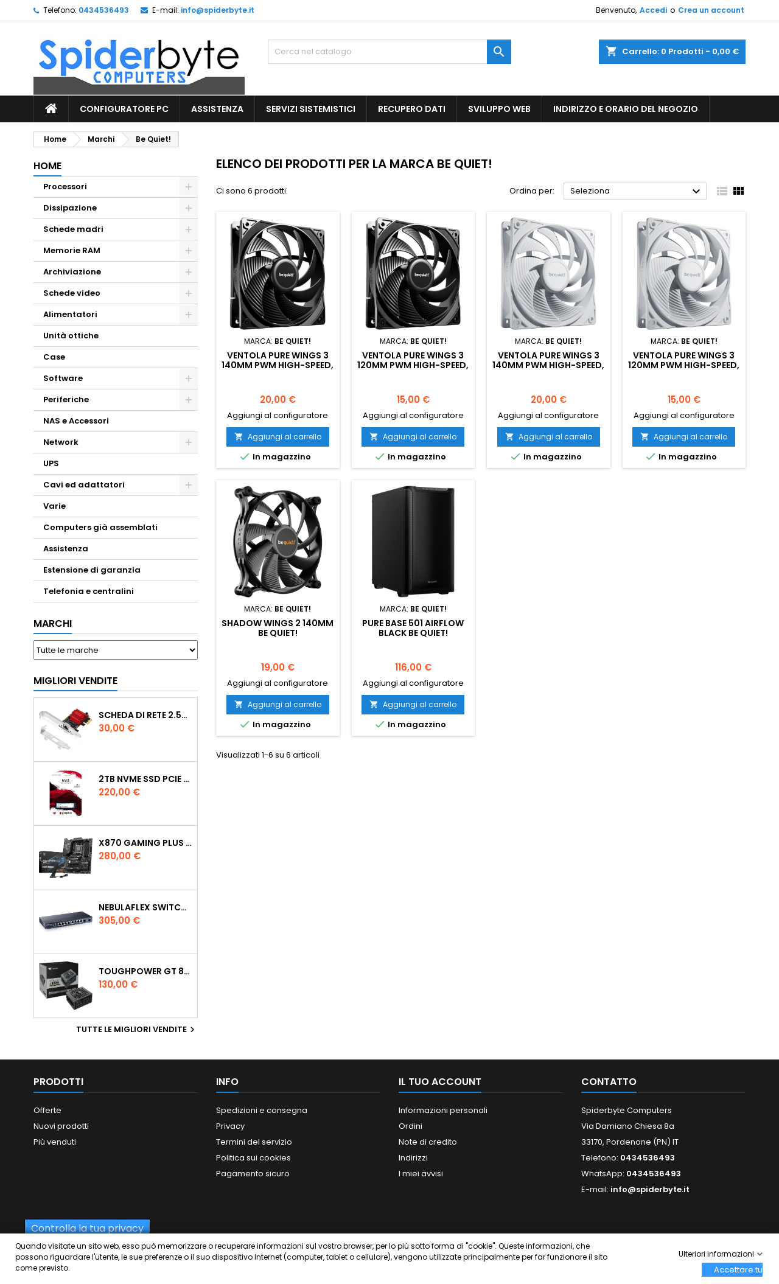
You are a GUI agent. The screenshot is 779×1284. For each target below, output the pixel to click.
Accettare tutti (738, 1269)
